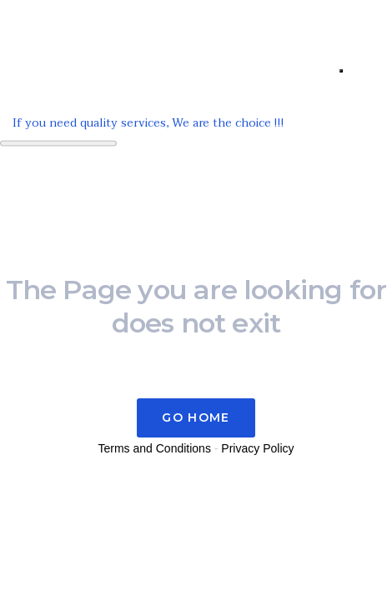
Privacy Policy (257, 448)
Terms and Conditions (154, 448)
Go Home (195, 417)
